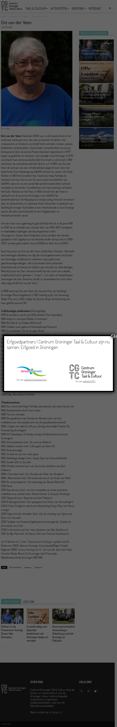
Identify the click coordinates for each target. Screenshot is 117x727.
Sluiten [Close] (113, 336)
